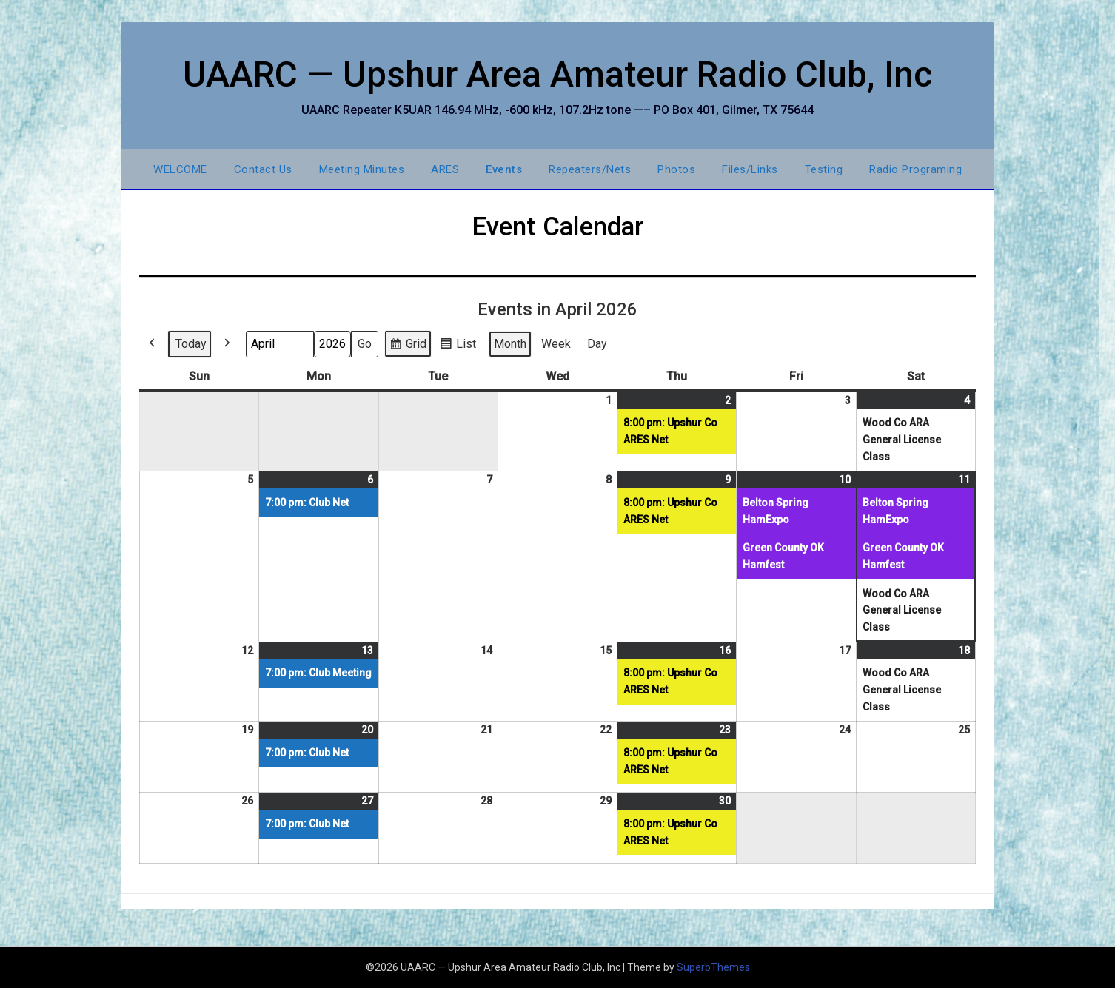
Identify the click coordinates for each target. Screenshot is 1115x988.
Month (510, 344)
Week (556, 344)
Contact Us (263, 169)
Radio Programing (915, 169)
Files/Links (750, 169)
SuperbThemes (713, 967)
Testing (824, 169)
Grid (407, 345)
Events (504, 169)
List (457, 345)
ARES (445, 169)
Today (191, 344)
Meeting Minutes (362, 169)
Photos (676, 169)
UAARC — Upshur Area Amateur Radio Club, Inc (558, 74)
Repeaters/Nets (590, 169)
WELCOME (180, 169)
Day (597, 344)
